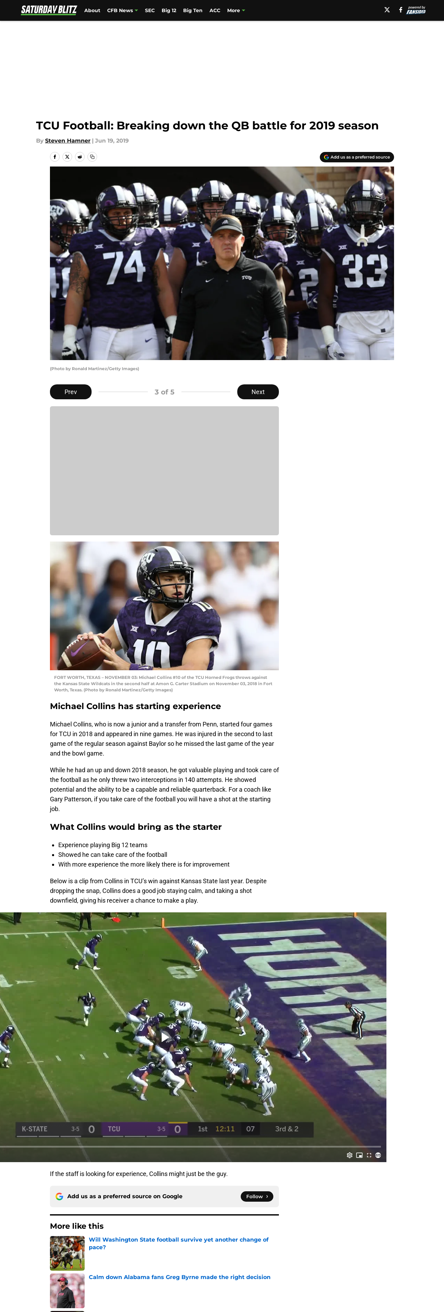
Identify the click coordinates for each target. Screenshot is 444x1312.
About (92, 10)
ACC (215, 10)
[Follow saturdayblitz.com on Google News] (257, 1196)
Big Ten (193, 10)
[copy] (92, 157)
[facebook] (402, 9)
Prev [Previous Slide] (71, 391)
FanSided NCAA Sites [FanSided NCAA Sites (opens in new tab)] (254, 10)
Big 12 (169, 10)
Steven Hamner (68, 140)
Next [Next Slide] (258, 391)
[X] (389, 9)
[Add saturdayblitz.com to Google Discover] (357, 157)
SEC (150, 10)
